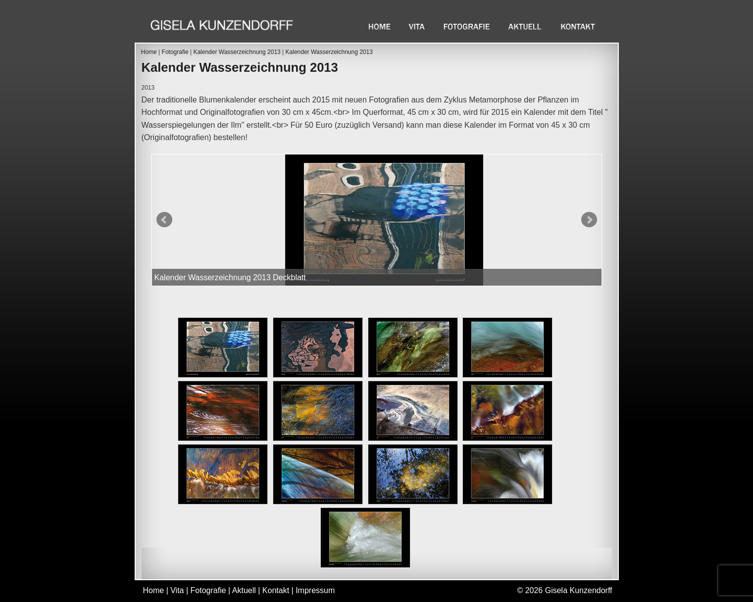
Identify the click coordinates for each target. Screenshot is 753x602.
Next (589, 220)
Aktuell (525, 26)
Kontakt (578, 26)
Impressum (315, 590)
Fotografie (468, 26)
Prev (164, 220)
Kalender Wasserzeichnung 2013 (236, 52)
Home (379, 26)
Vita (418, 26)
